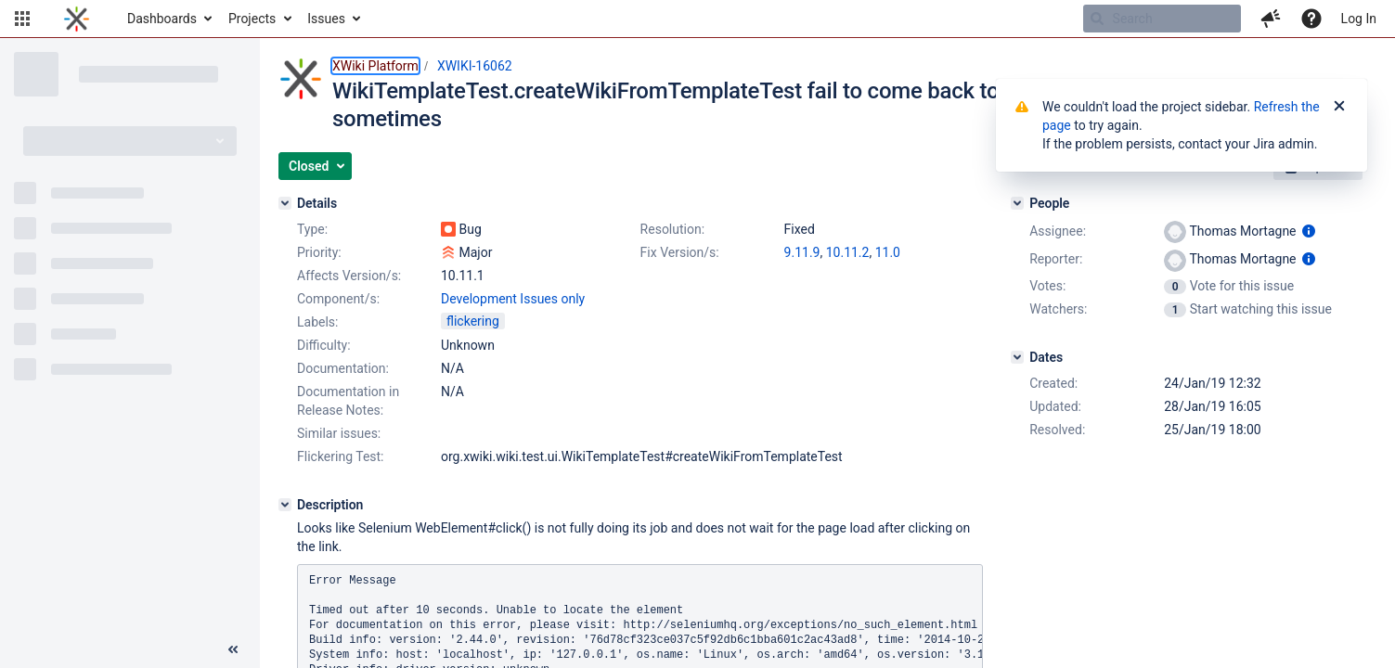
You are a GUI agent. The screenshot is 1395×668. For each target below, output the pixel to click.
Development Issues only (513, 298)
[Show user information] (1308, 231)
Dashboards (162, 18)
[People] (1017, 203)
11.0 (887, 252)
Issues (326, 18)
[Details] (284, 203)
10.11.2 (848, 252)
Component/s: (338, 298)
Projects (252, 18)
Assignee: (1057, 231)
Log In (1358, 18)
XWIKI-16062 (474, 65)
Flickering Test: (340, 456)
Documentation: (343, 368)
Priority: (319, 252)
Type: (312, 229)
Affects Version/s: (349, 275)
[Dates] (1017, 357)
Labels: (317, 322)
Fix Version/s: (679, 252)
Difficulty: (324, 345)
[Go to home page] (76, 18)
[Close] (1339, 106)
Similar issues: (339, 433)
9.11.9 (802, 252)
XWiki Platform (375, 65)
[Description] (284, 504)
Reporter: (1055, 258)
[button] (22, 18)
